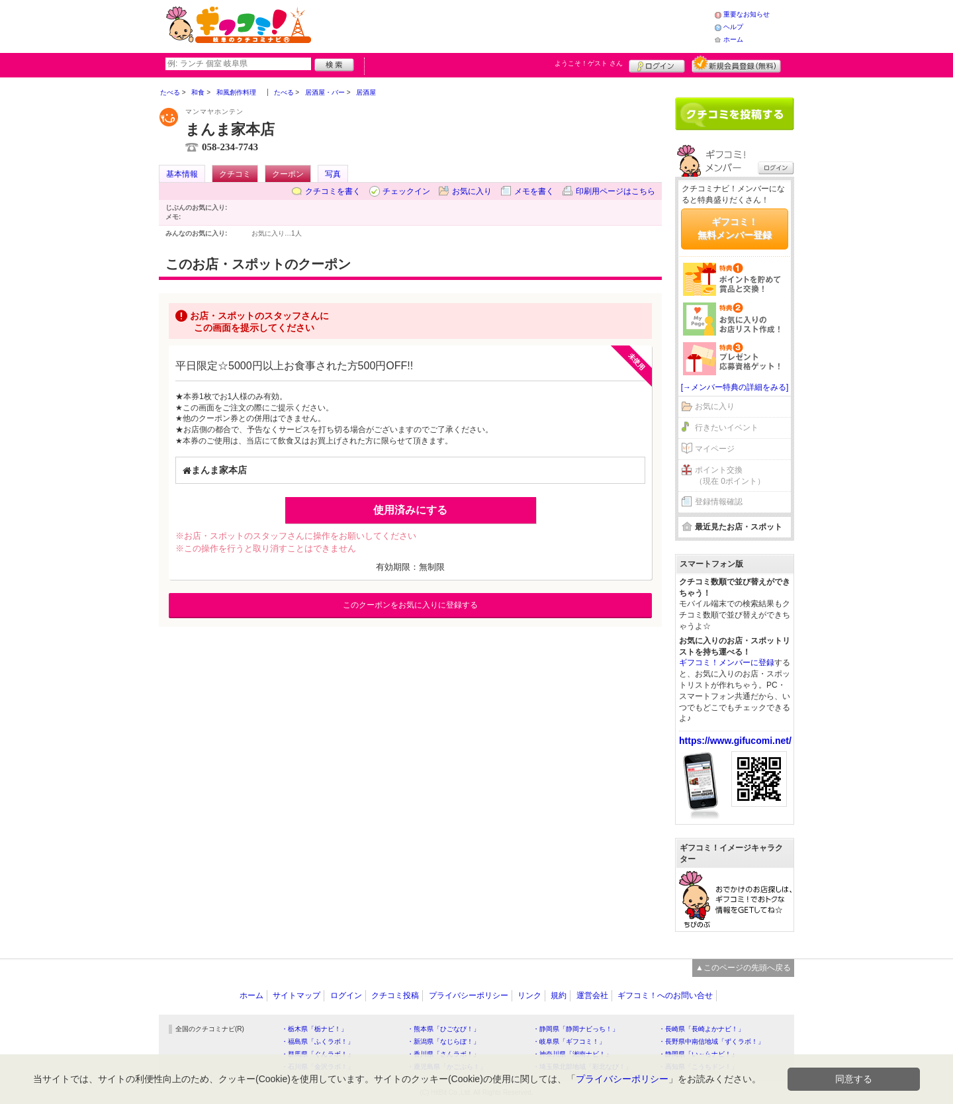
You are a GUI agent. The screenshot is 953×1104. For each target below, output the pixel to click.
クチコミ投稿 (395, 995)
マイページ (715, 448)
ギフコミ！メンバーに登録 (726, 662)
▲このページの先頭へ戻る (743, 967)
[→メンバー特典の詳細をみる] (735, 387)
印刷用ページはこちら (615, 191)
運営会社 (592, 995)
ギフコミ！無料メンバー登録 (735, 228)
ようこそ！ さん (589, 63)
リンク (529, 995)
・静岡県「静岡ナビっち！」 (576, 1029)
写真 (333, 174)
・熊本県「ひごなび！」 (443, 1029)
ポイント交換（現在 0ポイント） (730, 475)
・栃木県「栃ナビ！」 (314, 1029)
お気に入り (472, 191)
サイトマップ (296, 995)
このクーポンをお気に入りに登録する (410, 605)
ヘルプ (733, 26)
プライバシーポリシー (468, 995)
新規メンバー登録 (736, 64)
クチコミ (235, 174)
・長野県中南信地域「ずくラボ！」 (711, 1041)
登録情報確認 (719, 501)
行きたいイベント (726, 427)
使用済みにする (410, 510)
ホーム (733, 39)
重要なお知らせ (746, 14)
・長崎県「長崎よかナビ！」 (701, 1029)
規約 (559, 995)
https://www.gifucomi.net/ (735, 740)
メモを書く (534, 191)
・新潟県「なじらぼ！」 (443, 1041)
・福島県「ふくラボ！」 (317, 1041)
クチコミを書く (333, 191)
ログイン (657, 64)
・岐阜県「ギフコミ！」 (569, 1041)
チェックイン (406, 191)
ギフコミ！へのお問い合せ (665, 995)
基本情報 (182, 174)
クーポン (288, 174)
